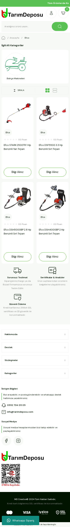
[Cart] (63, 13)
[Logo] (22, 13)
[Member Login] (51, 13)
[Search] (35, 26)
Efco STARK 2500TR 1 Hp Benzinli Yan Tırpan (17, 147)
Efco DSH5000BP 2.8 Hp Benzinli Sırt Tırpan (17, 231)
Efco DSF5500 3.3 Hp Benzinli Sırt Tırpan (51, 147)
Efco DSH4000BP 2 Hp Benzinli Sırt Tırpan (51, 231)
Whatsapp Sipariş (20, 520)
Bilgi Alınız (18, 172)
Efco (27, 38)
